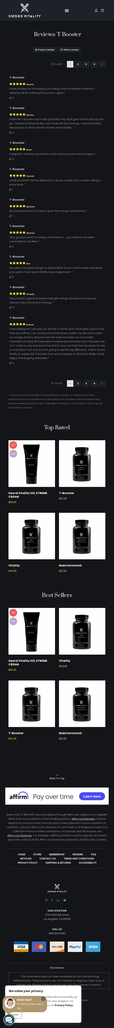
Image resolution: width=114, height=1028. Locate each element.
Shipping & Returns (58, 883)
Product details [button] (44, 49)
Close (15, 1015)
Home (21, 875)
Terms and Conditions (79, 879)
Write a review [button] (70, 49)
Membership (57, 875)
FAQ (93, 875)
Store (37, 875)
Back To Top (57, 799)
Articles (25, 879)
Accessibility (88, 883)
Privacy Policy (28, 883)
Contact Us (47, 879)
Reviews (78, 875)
